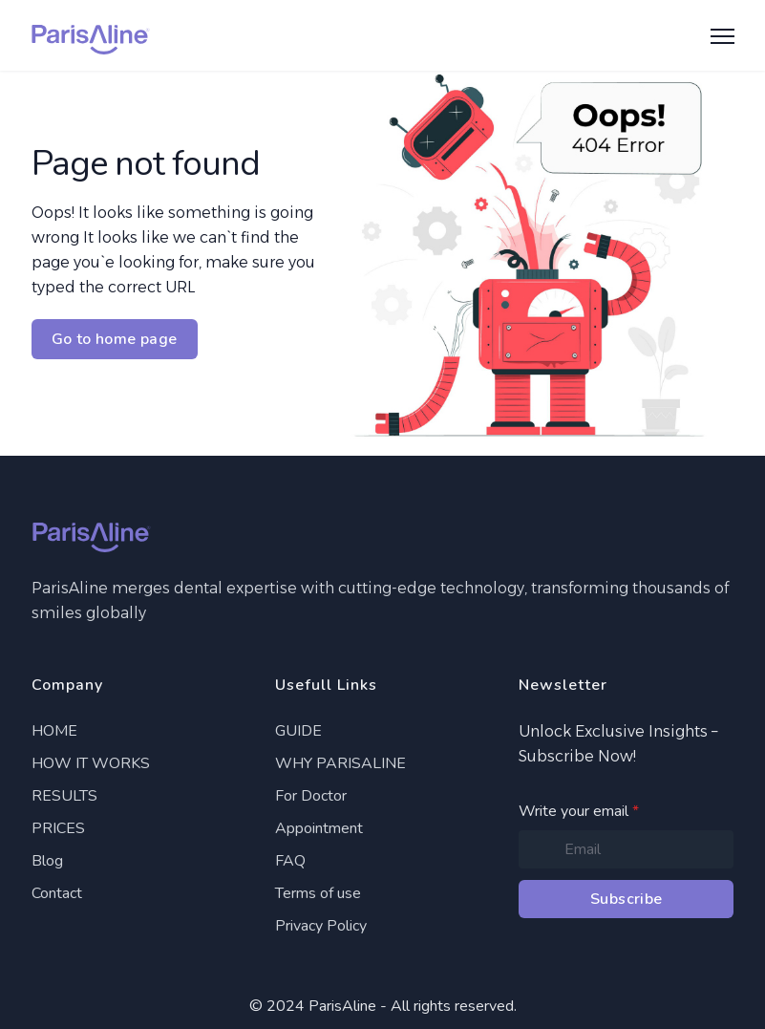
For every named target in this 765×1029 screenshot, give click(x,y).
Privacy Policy (321, 925)
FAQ (290, 860)
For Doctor (311, 795)
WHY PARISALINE (340, 763)
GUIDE (298, 730)
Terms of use (318, 893)
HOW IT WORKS (91, 763)
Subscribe (626, 899)
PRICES (58, 828)
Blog (47, 860)
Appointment (319, 828)
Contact (57, 893)
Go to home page (115, 339)
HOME (54, 730)
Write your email (579, 811)
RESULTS (64, 795)
